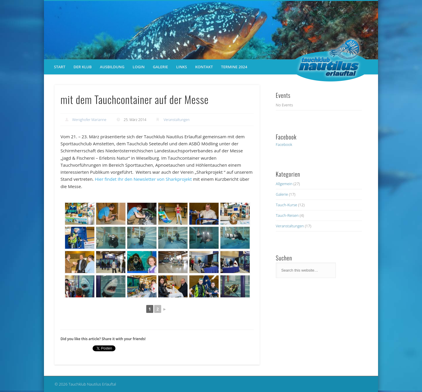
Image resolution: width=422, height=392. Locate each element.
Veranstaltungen (176, 119)
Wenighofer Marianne (89, 119)
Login (139, 66)
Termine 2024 (234, 66)
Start (59, 66)
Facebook (284, 144)
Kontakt (204, 66)
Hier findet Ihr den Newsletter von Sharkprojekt (143, 179)
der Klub (83, 66)
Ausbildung (112, 66)
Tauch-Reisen (287, 215)
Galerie (160, 66)
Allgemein (284, 183)
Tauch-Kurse (286, 204)
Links (181, 66)
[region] (211, 30)
